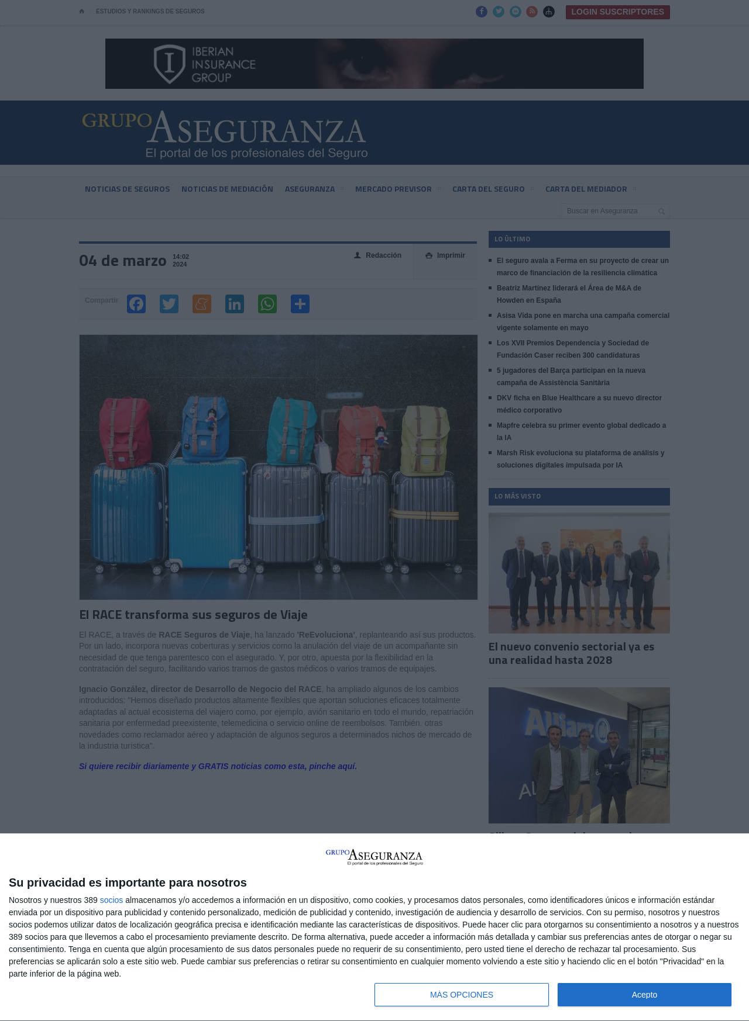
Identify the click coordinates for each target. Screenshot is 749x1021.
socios (111, 900)
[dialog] (374, 927)
